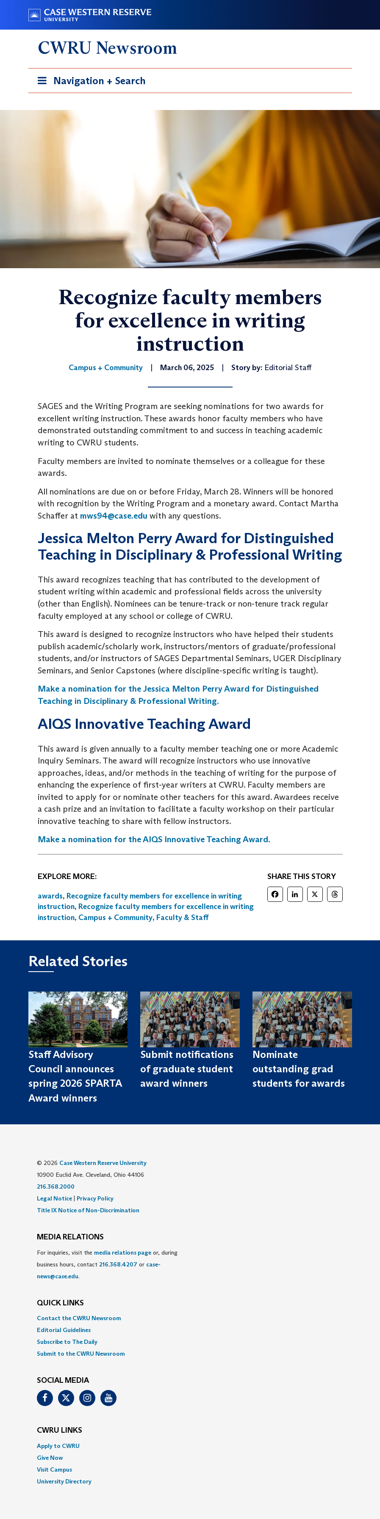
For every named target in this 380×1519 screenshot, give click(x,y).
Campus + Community (115, 917)
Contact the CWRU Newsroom (79, 1318)
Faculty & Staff (182, 917)
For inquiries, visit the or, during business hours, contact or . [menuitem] (107, 1264)
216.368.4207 (118, 1264)
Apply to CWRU (58, 1446)
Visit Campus (54, 1469)
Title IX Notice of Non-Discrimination (88, 1210)
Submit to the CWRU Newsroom (81, 1353)
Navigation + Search (89, 82)
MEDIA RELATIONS (70, 1237)
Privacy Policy (95, 1198)
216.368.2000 (56, 1186)
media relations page (122, 1252)
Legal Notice (54, 1198)
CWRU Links (59, 1430)
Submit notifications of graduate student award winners (186, 1069)
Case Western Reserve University (103, 1163)
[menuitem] (190, 1318)
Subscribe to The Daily (67, 1342)
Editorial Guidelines (64, 1330)
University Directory (64, 1481)
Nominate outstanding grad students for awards (298, 1069)
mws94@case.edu (113, 516)
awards (50, 896)
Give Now (50, 1457)
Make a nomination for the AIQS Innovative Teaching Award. (154, 839)
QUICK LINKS (60, 1303)
